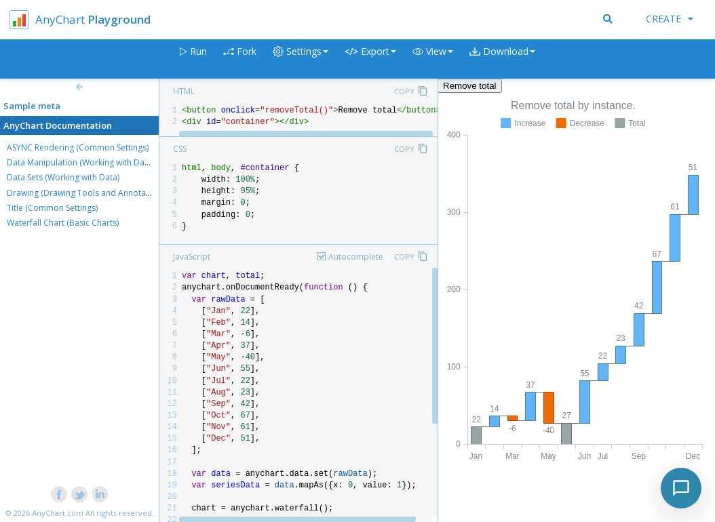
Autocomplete (355, 256)
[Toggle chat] (681, 488)
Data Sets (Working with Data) (63, 177)
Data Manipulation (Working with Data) (80, 162)
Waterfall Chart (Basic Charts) (63, 222)
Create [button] (669, 18)
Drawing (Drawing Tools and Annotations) (87, 193)
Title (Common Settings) (52, 208)
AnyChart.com (57, 513)
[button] (432, 59)
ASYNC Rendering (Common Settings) (78, 147)
